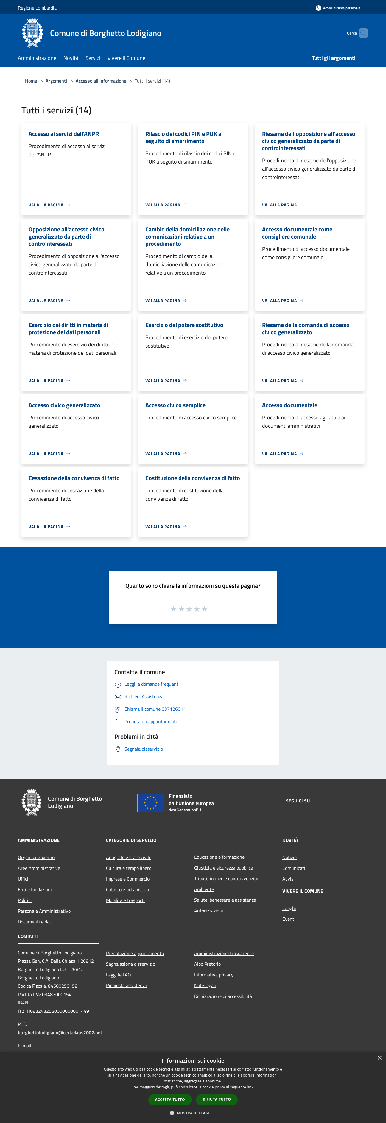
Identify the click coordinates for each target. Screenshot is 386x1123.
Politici (25, 900)
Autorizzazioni (208, 910)
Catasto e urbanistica (127, 889)
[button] (193, 1113)
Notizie (289, 857)
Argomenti (56, 80)
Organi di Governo (36, 857)
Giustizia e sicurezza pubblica (223, 867)
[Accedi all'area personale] (338, 8)
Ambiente (204, 889)
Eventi (288, 919)
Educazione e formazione (219, 857)
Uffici (23, 878)
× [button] (379, 1058)
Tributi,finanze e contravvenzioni (227, 878)
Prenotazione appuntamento (135, 953)
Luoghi (289, 908)
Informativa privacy (214, 974)
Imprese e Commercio (128, 878)
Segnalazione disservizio (130, 964)
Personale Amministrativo (44, 910)
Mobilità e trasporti (125, 900)
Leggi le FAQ (118, 974)
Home (31, 80)
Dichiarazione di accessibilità (223, 996)
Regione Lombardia (37, 7)
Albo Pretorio (207, 964)
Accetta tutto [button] (170, 1099)
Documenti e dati (35, 921)
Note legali (205, 985)
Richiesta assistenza (126, 985)
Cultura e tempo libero (128, 868)
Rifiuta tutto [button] (217, 1099)
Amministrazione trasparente (224, 953)
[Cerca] (361, 33)
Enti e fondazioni (35, 889)
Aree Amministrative (39, 868)
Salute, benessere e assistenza (225, 899)
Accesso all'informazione (101, 80)
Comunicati (293, 868)
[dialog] (193, 1087)
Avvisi (288, 878)
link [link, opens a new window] (250, 1087)
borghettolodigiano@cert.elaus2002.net (60, 1032)
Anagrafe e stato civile (128, 857)
